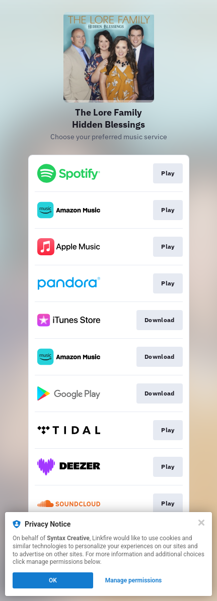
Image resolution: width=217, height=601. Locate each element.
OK (53, 580)
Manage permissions (133, 580)
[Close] (201, 523)
